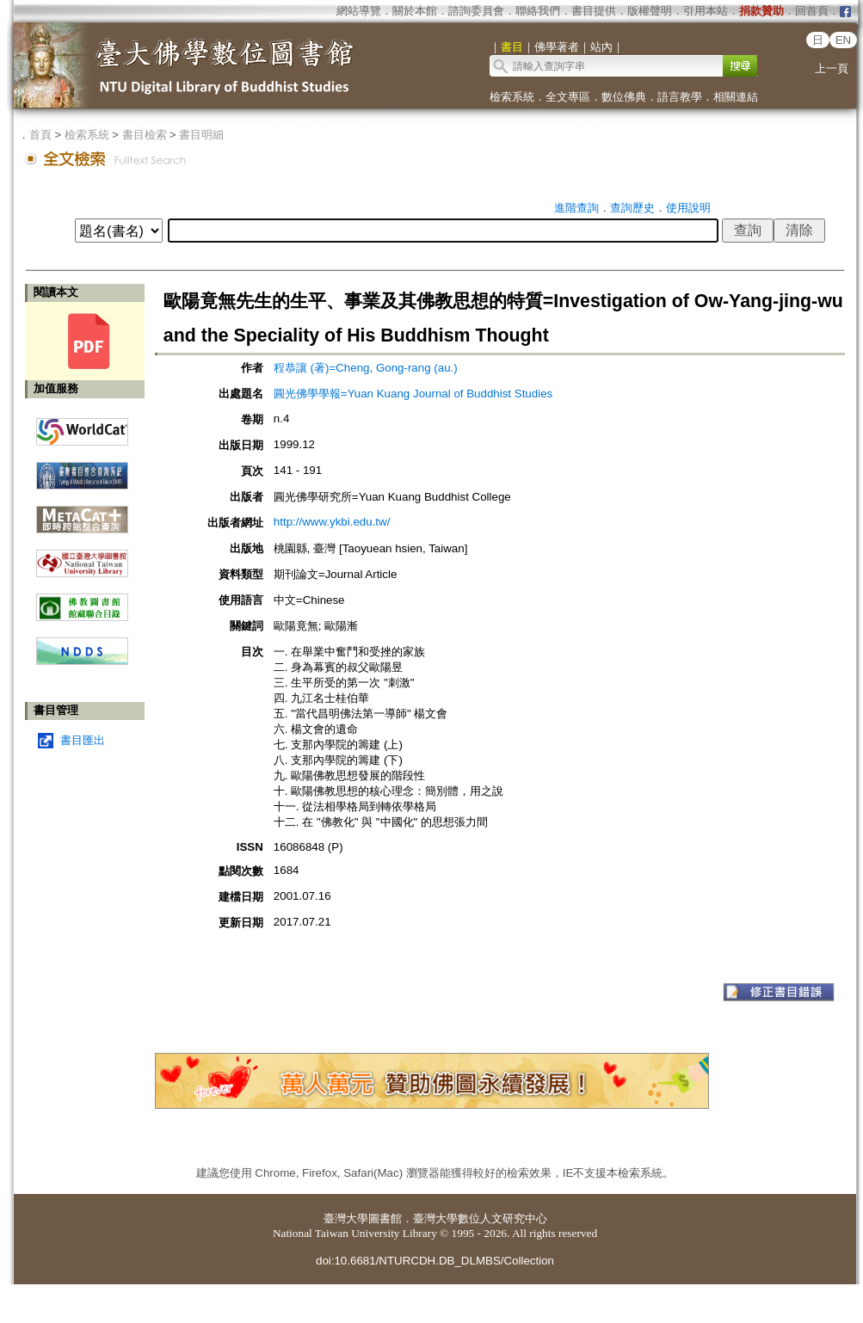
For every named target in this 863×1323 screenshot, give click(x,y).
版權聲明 (649, 10)
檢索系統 (512, 96)
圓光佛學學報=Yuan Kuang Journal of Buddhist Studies (413, 393)
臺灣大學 (346, 1218)
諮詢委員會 (476, 10)
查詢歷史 (632, 207)
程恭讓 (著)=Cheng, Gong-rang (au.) (366, 367)
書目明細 (201, 134)
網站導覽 (358, 10)
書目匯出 (82, 740)
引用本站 (705, 10)
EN (843, 40)
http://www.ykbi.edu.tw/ (332, 521)
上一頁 (831, 68)
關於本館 (414, 10)
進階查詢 (576, 207)
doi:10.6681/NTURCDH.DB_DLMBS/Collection (435, 1260)
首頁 (40, 134)
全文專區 (568, 96)
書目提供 (593, 10)
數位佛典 (623, 96)
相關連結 (735, 96)
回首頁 (812, 10)
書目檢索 (144, 134)
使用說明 (688, 207)
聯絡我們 (537, 10)
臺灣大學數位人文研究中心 (480, 1218)
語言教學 (679, 96)
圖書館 (385, 1218)
